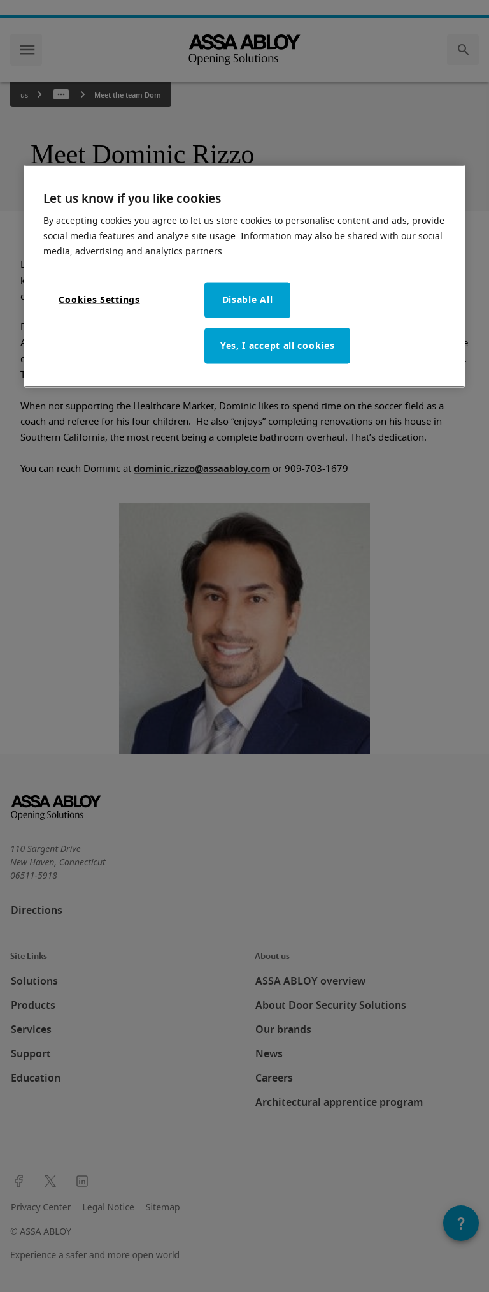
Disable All (247, 300)
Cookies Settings (99, 300)
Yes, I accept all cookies (277, 346)
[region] (244, 276)
